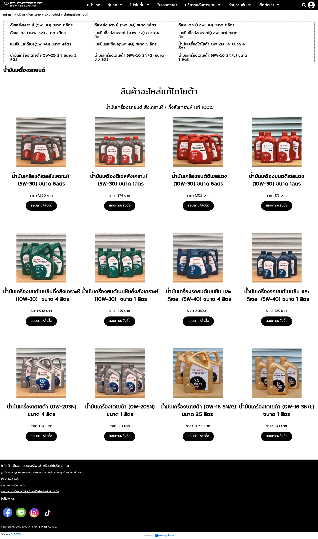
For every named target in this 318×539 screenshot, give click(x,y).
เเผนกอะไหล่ (52, 14)
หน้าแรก (8, 14)
